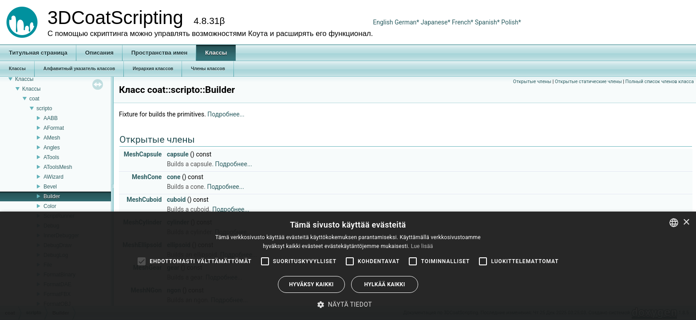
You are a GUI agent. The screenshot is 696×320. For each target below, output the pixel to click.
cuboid (176, 199)
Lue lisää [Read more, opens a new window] (422, 246)
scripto (44, 108)
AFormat (54, 128)
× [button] (686, 222)
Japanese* (436, 22)
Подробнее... (225, 114)
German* (408, 22)
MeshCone (147, 176)
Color (50, 206)
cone (174, 176)
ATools (51, 157)
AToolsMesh (58, 167)
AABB (51, 118)
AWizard (53, 177)
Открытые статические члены (588, 81)
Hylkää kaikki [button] (384, 284)
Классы (24, 79)
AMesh (52, 138)
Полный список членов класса (659, 81)
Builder (52, 196)
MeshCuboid (144, 199)
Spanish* (487, 22)
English (383, 22)
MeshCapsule (143, 154)
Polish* (511, 22)
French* (463, 22)
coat (34, 99)
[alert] (348, 266)
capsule (178, 154)
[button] (348, 304)
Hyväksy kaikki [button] (311, 284)
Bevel (50, 187)
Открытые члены (532, 81)
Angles (52, 147)
